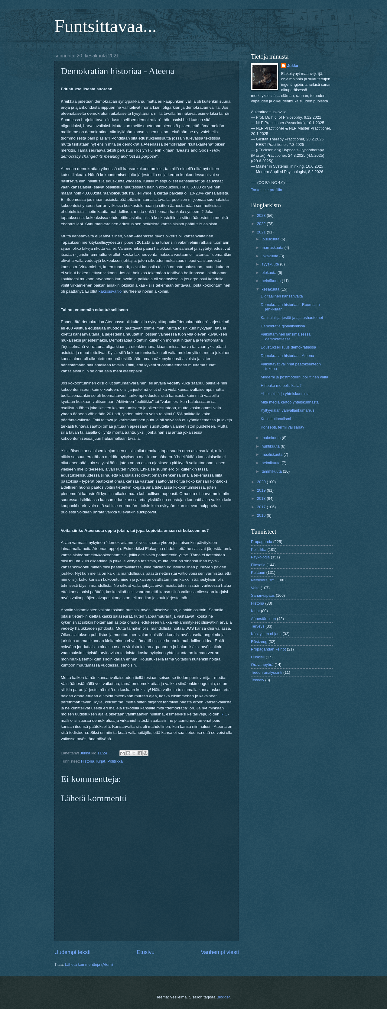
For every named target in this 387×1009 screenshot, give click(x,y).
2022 (262, 223)
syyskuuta (271, 264)
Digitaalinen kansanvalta (282, 296)
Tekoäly (257, 680)
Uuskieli (258, 657)
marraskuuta (273, 247)
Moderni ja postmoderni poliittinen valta (294, 377)
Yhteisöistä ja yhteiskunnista (285, 393)
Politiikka (115, 761)
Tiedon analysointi (266, 672)
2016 (262, 515)
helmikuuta (271, 463)
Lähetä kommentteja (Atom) (89, 964)
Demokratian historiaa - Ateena (287, 355)
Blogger (223, 997)
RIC (223, 714)
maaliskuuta (272, 454)
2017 (262, 507)
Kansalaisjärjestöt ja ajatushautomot (292, 317)
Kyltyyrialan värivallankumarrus (287, 410)
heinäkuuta (272, 280)
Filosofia (258, 565)
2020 (262, 482)
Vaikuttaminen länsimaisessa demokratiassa (286, 336)
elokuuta (269, 272)
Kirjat (100, 761)
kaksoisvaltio (110, 291)
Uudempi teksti (72, 952)
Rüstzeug (259, 641)
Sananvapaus (263, 595)
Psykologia (260, 557)
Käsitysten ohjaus (266, 633)
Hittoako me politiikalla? (281, 385)
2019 (262, 490)
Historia (87, 761)
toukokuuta (272, 437)
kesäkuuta (271, 289)
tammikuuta (272, 471)
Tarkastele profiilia (266, 190)
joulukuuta (271, 239)
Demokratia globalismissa (283, 326)
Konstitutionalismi (276, 418)
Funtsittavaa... (105, 26)
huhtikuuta (271, 446)
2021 (262, 232)
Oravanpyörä (262, 664)
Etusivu (145, 952)
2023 (262, 215)
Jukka (292, 65)
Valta (255, 588)
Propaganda (261, 541)
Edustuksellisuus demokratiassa (288, 347)
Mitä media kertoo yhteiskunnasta (290, 402)
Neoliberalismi (263, 580)
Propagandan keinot (268, 649)
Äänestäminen (263, 618)
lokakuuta (270, 256)
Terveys (257, 626)
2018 (262, 498)
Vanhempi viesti (220, 952)
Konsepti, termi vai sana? (282, 427)
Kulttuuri (258, 572)
